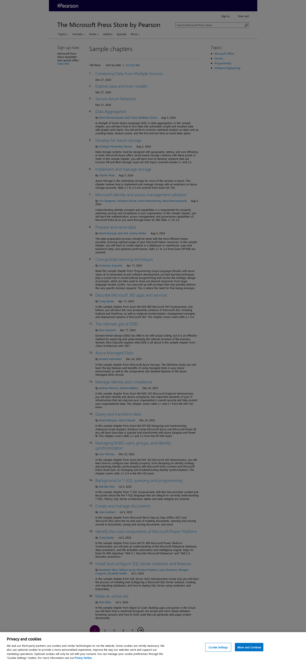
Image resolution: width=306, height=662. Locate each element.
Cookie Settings (218, 651)
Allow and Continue (249, 651)
